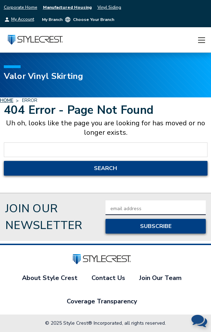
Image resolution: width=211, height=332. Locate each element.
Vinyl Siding (109, 7)
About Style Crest (50, 278)
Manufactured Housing (67, 7)
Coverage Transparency (102, 301)
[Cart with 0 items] (188, 40)
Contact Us (108, 278)
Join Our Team (160, 278)
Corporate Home (20, 7)
